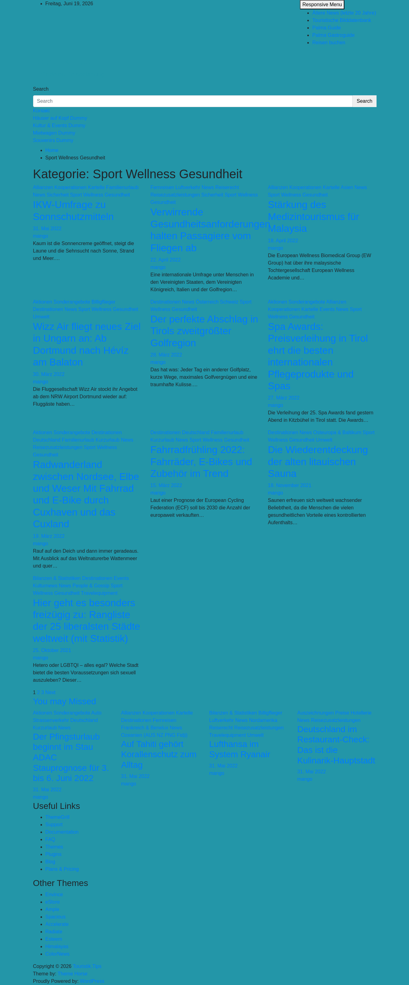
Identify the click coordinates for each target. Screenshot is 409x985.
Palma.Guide (326, 27)
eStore (52, 902)
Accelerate (57, 924)
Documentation (62, 832)
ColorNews (57, 954)
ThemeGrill (57, 817)
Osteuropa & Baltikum (337, 432)
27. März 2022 (284, 397)
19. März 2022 (49, 536)
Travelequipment (99, 593)
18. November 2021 (290, 485)
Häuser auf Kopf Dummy (60, 118)
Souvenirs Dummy (53, 140)
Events (327, 309)
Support (54, 824)
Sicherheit (58, 194)
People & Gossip (91, 585)
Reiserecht (227, 187)
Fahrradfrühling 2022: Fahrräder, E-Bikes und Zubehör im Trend (201, 461)
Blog (50, 861)
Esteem (53, 939)
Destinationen (48, 309)
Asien (347, 187)
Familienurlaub (122, 187)
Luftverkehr (187, 187)
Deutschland (47, 440)
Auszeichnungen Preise (323, 712)
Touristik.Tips (62, 61)
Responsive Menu (322, 4)
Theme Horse (72, 973)
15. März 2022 (166, 485)
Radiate (53, 931)
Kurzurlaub (107, 440)
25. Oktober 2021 (52, 650)
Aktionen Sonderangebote (61, 302)
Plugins (53, 854)
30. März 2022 (49, 374)
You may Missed (64, 701)
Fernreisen (162, 187)
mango (40, 236)
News (39, 194)
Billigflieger (103, 302)
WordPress (92, 981)
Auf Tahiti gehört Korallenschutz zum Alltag (159, 754)
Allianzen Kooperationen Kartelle (69, 187)
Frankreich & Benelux (144, 727)
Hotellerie (361, 712)
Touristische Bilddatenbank (341, 20)
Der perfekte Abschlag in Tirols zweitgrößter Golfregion (204, 330)
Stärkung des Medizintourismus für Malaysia (313, 216)
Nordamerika (263, 720)
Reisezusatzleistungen (175, 194)
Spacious (55, 916)
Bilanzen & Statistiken (57, 578)
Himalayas (57, 946)
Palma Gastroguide (333, 35)
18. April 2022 (283, 240)
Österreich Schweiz (217, 302)
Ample (52, 909)
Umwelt (41, 316)
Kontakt (41, 110)
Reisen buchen (328, 42)
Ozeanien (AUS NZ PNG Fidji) (154, 735)
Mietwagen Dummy (54, 133)
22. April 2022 (166, 259)
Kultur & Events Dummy (59, 125)
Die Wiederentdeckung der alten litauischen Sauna (318, 461)
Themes (54, 846)
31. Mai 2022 (47, 228)
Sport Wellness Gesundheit (100, 194)
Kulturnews (45, 585)
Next (50, 692)
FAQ (50, 839)
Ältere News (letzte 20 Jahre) (344, 12)
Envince (54, 894)
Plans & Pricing (62, 869)
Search (41, 89)
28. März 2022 (166, 354)
